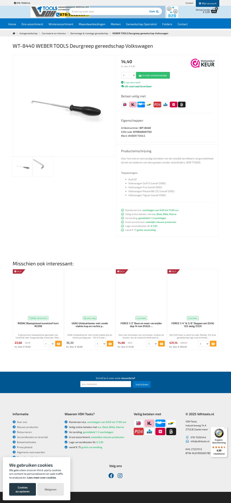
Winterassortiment (68, 25)
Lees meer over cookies (41, 477)
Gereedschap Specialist (148, 25)
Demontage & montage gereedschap (91, 33)
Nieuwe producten (25, 427)
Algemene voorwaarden (29, 452)
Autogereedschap (29, 33)
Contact (189, 3)
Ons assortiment (39, 25)
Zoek (140, 13)
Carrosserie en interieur (55, 33)
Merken (123, 25)
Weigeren (50, 489)
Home (19, 25)
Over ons (20, 421)
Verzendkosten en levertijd (30, 437)
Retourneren (22, 432)
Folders (174, 25)
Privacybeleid (22, 447)
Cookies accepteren (23, 489)
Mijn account (207, 3)
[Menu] (225, 429)
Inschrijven (142, 384)
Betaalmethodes (24, 442)
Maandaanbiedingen (99, 25)
